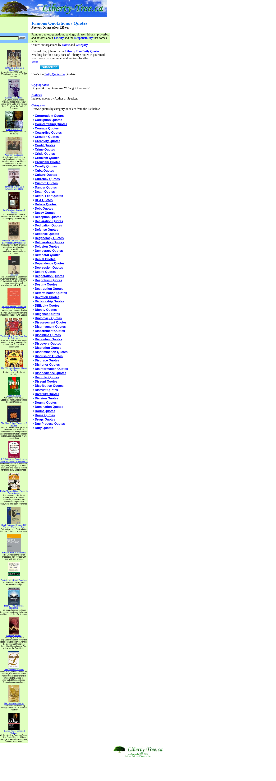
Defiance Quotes (47, 233)
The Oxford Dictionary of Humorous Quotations (13, 187)
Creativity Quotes (47, 141)
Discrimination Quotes (51, 352)
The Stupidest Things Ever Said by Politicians (13, 336)
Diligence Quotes (47, 314)
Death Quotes (45, 191)
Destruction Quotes (49, 288)
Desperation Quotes (49, 276)
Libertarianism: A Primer (14, 669)
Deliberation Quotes (49, 242)
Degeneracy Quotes (49, 238)
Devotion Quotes (47, 297)
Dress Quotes (45, 415)
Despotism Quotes (48, 280)
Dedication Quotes (48, 225)
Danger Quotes (46, 187)
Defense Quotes (46, 229)
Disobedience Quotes (50, 373)
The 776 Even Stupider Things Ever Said (14, 368)
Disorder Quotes (47, 377)
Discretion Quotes (48, 347)
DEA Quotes (44, 200)
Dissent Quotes (46, 381)
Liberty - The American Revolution (13, 606)
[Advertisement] (138, 769)
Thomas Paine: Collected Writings (14, 731)
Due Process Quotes (50, 423)
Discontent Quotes (48, 339)
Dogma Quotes (46, 402)
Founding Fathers (13, 635)
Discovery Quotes (48, 343)
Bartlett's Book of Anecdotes (14, 552)
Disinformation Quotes (51, 368)
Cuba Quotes (44, 170)
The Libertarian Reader (14, 702)
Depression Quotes (49, 267)
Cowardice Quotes (48, 132)
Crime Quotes (45, 149)
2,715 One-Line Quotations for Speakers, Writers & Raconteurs (14, 460)
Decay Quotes (45, 212)
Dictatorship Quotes (49, 301)
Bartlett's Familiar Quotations (14, 306)
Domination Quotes (49, 406)
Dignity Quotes (46, 309)
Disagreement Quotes (51, 322)
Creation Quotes (47, 136)
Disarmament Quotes (50, 326)
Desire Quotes (45, 271)
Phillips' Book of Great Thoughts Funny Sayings (13, 491)
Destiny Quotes (46, 284)
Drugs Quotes (45, 419)
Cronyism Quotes (47, 162)
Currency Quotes (47, 179)
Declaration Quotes (49, 221)
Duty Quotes (44, 428)
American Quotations (14, 154)
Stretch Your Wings (14, 129)
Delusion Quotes (47, 246)
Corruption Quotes (48, 120)
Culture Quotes (46, 174)
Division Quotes (46, 398)
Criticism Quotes (47, 158)
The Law (14, 274)
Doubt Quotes (45, 411)
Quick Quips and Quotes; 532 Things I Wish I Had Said (13, 525)
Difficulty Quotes (47, 305)
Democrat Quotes (47, 255)
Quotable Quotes (14, 395)
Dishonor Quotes (47, 364)
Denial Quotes (45, 259)
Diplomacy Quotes (48, 318)
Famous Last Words (13, 97)
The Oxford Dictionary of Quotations (13, 68)
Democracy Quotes (49, 250)
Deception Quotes (48, 217)
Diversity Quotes (47, 394)
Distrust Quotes (46, 390)
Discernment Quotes (50, 330)
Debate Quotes (46, 204)
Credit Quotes (45, 145)
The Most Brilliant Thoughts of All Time (14, 423)
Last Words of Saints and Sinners (14, 210)
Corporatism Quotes (50, 115)
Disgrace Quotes (47, 360)
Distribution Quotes (49, 385)
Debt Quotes (44, 208)
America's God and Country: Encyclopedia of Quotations (14, 241)
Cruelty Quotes (46, 166)
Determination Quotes (51, 293)
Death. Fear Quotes (49, 196)
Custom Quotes (46, 183)
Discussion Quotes (49, 356)
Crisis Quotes (45, 153)
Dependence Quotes (50, 263)
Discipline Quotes (48, 335)
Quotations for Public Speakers (14, 579)
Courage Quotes (47, 128)
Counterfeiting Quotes (51, 124)
